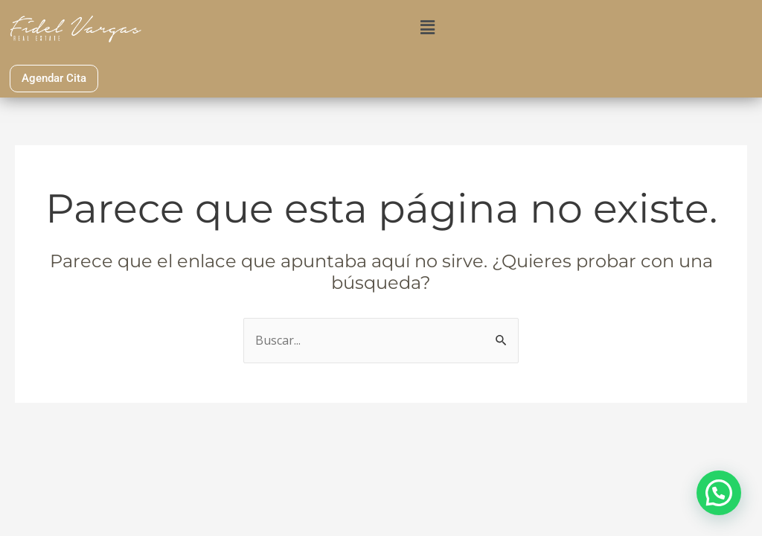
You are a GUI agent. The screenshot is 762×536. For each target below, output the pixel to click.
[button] (428, 27)
